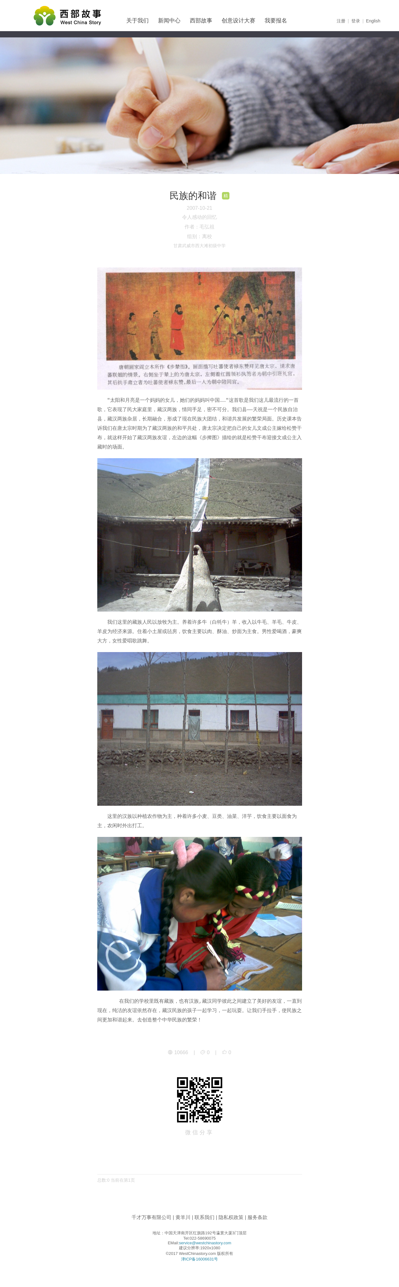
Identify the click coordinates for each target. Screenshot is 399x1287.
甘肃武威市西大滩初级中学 (199, 245)
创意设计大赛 (238, 20)
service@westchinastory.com (205, 1243)
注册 (341, 20)
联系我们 (204, 1217)
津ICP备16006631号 (199, 1259)
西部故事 (201, 20)
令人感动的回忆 (199, 217)
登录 (355, 20)
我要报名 (276, 20)
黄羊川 (182, 1217)
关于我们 (137, 20)
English (373, 20)
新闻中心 (169, 20)
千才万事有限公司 (151, 1217)
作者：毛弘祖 (199, 226)
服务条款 (257, 1217)
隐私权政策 (231, 1217)
